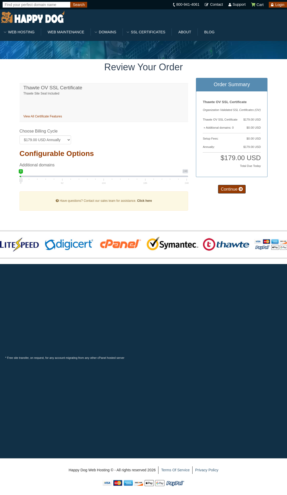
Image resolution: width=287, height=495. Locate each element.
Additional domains (37, 165)
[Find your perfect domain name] (36, 5)
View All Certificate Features (42, 116)
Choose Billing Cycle (39, 131)
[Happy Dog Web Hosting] (32, 17)
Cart (257, 5)
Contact (216, 4)
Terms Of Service (175, 470)
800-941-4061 (187, 4)
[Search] (78, 5)
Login (279, 5)
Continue (232, 189)
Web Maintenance (66, 32)
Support (239, 4)
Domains (107, 32)
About (184, 32)
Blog (209, 32)
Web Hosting (21, 32)
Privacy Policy (206, 470)
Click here (144, 201)
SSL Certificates (148, 32)
